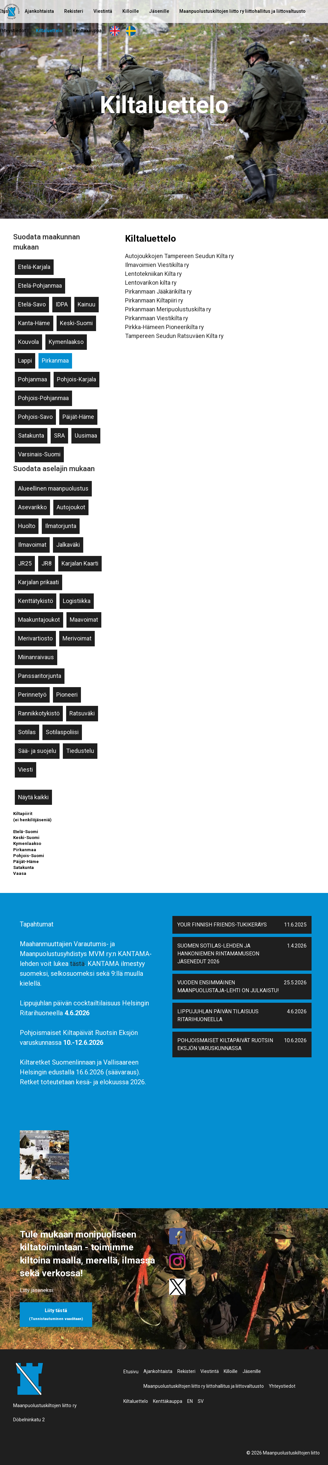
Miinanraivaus (36, 657)
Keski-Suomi (76, 323)
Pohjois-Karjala (76, 379)
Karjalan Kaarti (80, 563)
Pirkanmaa (55, 360)
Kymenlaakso (66, 341)
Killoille (130, 11)
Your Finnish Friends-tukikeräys (222, 925)
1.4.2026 (297, 946)
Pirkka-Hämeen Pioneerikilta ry (164, 327)
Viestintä (102, 11)
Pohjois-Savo (35, 416)
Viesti (25, 769)
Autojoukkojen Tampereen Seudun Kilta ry (179, 255)
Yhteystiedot (282, 1386)
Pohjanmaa (32, 379)
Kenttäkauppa (87, 30)
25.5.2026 (295, 982)
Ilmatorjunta (60, 525)
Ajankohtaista (39, 11)
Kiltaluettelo (49, 30)
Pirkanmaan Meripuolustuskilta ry (168, 309)
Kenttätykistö (35, 600)
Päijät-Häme (78, 416)
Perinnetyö (32, 694)
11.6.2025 (295, 925)
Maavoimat (84, 619)
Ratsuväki (82, 713)
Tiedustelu (80, 750)
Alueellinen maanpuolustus (53, 488)
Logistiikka (76, 600)
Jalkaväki (68, 544)
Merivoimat (77, 638)
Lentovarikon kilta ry (151, 282)
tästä (77, 964)
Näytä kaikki (33, 797)
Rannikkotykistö (39, 713)
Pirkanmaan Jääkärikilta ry (158, 291)
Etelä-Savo (32, 304)
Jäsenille (159, 11)
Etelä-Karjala (34, 266)
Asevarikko (32, 507)
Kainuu (86, 304)
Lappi (25, 360)
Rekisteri (73, 11)
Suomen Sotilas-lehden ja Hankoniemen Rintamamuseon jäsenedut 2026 (218, 954)
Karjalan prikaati (38, 582)
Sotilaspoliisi (62, 732)
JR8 (46, 563)
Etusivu (131, 1371)
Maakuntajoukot (39, 619)
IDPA (62, 304)
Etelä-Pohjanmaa (40, 285)
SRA (59, 435)
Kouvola (28, 341)
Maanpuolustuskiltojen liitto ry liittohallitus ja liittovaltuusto (242, 11)
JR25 (25, 563)
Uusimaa (86, 435)
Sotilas (27, 732)
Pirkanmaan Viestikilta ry (156, 318)
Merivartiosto (35, 638)
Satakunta (31, 435)
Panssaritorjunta (39, 675)
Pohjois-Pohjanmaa (43, 398)
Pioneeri (67, 694)
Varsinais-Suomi (39, 454)
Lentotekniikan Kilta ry (153, 273)
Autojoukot (71, 507)
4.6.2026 (297, 1011)
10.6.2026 (295, 1040)
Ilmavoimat (32, 544)
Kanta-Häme (34, 323)
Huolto (26, 525)
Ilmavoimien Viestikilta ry (157, 264)
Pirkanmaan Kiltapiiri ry (154, 300)
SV (131, 30)
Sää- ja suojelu (37, 750)
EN (115, 30)
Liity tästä (56, 1314)
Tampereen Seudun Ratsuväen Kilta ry (174, 335)
